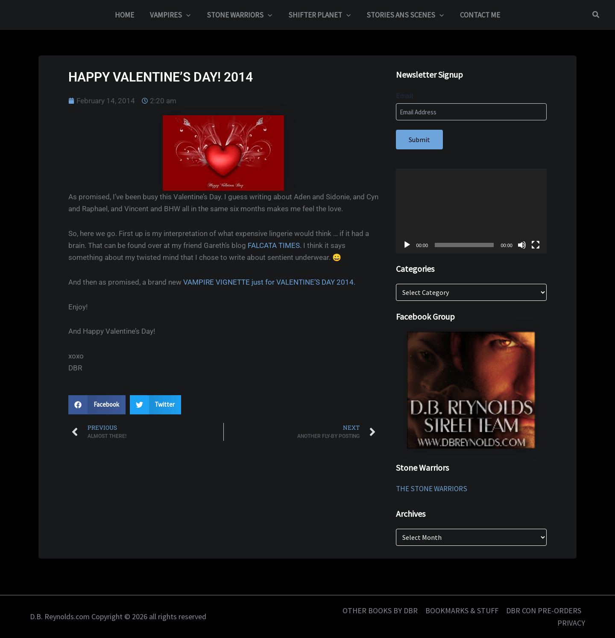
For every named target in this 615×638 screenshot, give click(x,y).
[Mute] (522, 245)
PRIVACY (571, 623)
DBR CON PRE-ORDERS (543, 610)
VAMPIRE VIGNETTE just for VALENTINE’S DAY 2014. (269, 282)
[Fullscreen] (535, 245)
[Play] (407, 245)
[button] (188, 15)
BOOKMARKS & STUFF (461, 610)
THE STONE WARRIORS (431, 488)
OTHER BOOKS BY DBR (380, 610)
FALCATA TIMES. (275, 245)
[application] (471, 211)
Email (404, 95)
